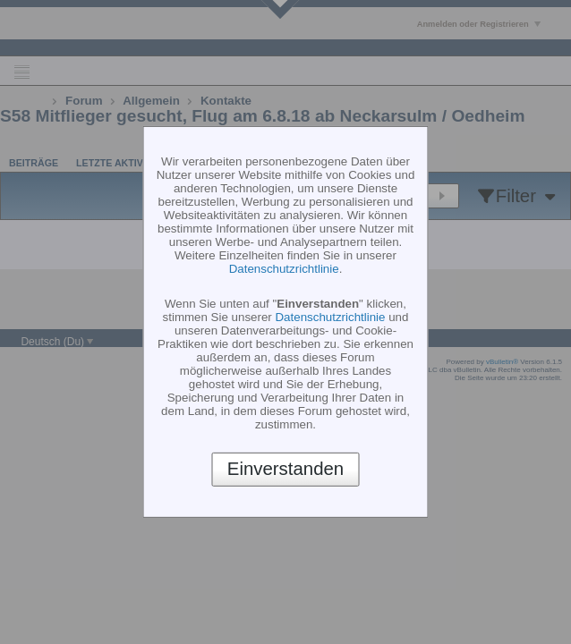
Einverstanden (285, 469)
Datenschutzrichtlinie (284, 268)
